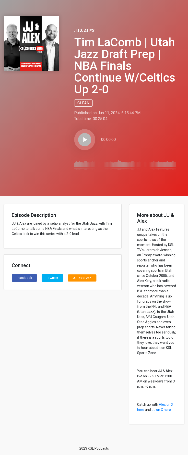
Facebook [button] (25, 278)
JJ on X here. (162, 410)
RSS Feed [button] (82, 278)
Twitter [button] (53, 278)
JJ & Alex (84, 30)
